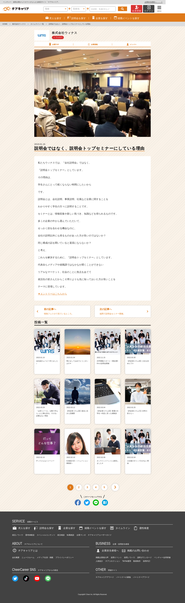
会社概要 (15, 557)
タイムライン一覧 (37, 24)
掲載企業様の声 (102, 557)
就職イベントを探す (92, 528)
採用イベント (116, 557)
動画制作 (137, 561)
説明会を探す (43, 528)
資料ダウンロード (144, 557)
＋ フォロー (58, 37)
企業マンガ (81, 535)
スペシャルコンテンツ (46, 535)
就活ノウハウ (17, 535)
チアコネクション (112, 561)
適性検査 (141, 528)
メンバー (131, 44)
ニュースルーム (28, 557)
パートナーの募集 (123, 577)
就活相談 (61, 535)
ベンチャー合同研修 (162, 557)
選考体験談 (29, 535)
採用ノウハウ (129, 557)
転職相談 (70, 535)
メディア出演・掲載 (45, 557)
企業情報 (92, 44)
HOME (4, 24)
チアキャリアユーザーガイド (100, 535)
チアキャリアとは (25, 550)
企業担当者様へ (173, 2)
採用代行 (146, 561)
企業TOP (53, 44)
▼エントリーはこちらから (52, 294)
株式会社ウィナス (19, 24)
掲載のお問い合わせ (135, 550)
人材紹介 (99, 561)
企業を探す (66, 528)
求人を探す (21, 528)
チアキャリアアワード (105, 577)
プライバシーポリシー (65, 557)
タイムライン (119, 528)
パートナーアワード (141, 577)
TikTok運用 (126, 561)
